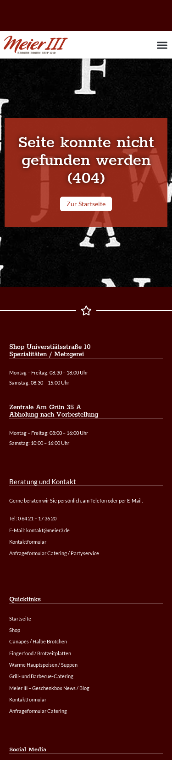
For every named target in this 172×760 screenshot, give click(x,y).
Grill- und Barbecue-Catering (41, 676)
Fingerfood (21, 653)
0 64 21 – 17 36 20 (37, 518)
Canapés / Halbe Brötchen (38, 641)
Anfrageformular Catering (38, 711)
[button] (162, 45)
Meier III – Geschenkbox (35, 688)
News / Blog (76, 688)
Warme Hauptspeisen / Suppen (43, 665)
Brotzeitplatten (54, 653)
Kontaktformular (27, 699)
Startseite (20, 618)
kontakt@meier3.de (48, 530)
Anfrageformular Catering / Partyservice (54, 553)
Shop (14, 630)
